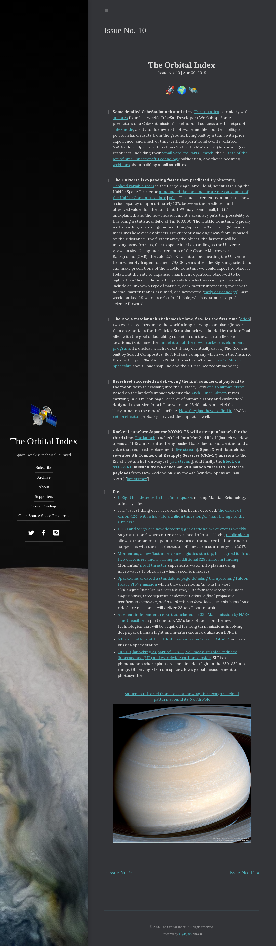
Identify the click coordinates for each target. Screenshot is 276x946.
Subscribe (44, 467)
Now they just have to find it (205, 410)
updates (120, 117)
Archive (44, 477)
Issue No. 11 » (244, 873)
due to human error (225, 387)
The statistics (206, 111)
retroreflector (126, 416)
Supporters (44, 496)
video (245, 318)
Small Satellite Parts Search (187, 152)
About (44, 487)
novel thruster (153, 565)
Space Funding (43, 506)
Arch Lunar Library (209, 392)
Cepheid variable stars (133, 185)
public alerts (237, 534)
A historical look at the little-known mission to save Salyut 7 (173, 639)
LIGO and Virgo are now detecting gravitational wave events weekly (182, 528)
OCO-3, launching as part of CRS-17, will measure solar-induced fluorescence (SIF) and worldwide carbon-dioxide (177, 654)
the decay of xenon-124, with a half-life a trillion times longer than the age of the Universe (181, 516)
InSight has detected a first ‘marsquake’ (155, 497)
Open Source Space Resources (43, 516)
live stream (186, 449)
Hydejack (185, 934)
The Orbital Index (43, 441)
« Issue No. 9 (118, 873)
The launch (145, 437)
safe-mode (123, 129)
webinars (121, 164)
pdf (172, 197)
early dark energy (220, 291)
